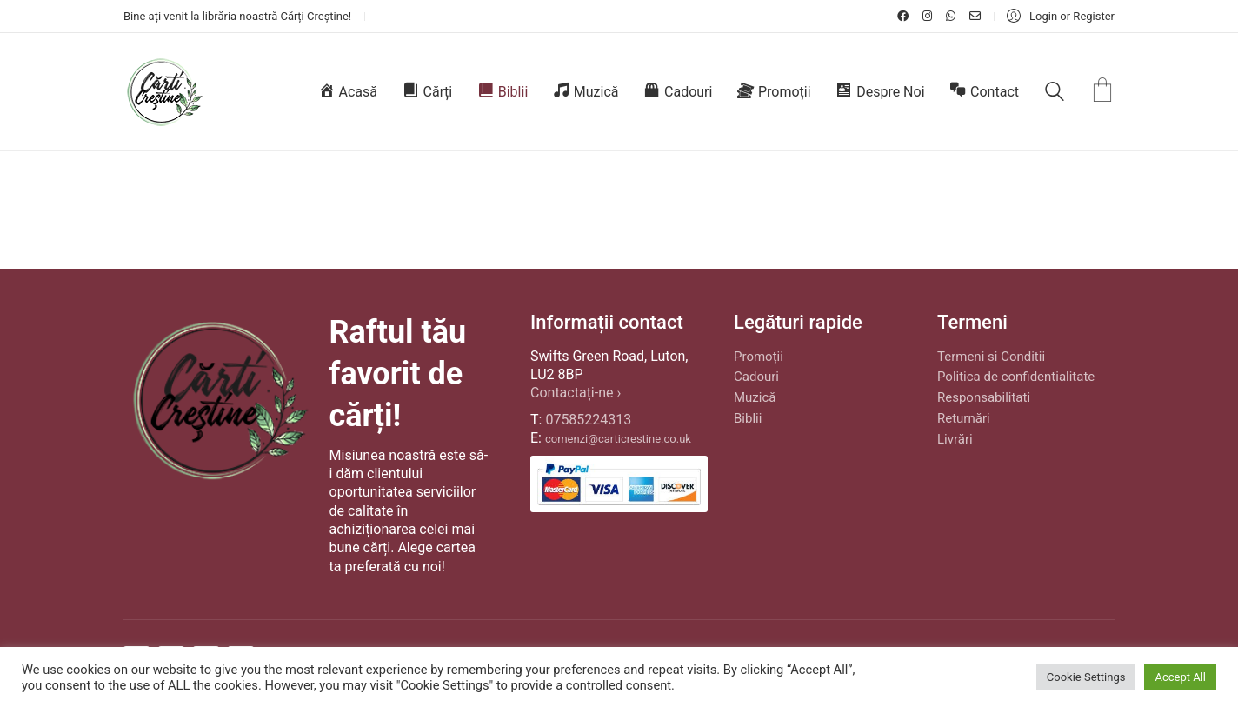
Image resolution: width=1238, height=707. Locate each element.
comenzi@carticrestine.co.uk (618, 438)
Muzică (754, 397)
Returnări (963, 418)
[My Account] (1061, 16)
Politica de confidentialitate (1016, 376)
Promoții (758, 356)
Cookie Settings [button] (1086, 677)
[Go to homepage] (163, 92)
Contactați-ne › (575, 392)
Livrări (955, 439)
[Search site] (1054, 94)
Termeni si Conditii (991, 356)
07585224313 (588, 419)
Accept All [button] (1180, 677)
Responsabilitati (983, 397)
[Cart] (1102, 91)
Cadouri (756, 376)
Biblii (748, 418)
